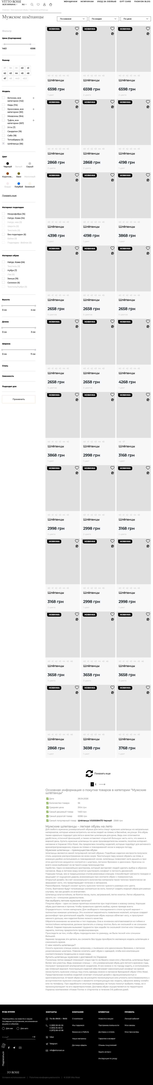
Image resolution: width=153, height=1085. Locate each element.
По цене (127, 23)
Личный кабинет (132, 1019)
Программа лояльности (108, 1025)
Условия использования (13, 1077)
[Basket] (51, 7)
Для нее (9, 1028)
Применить (19, 403)
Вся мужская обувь (19, 14)
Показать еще (102, 778)
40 (49, 80)
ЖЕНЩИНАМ (70, 3)
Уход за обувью (106, 3)
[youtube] (20, 1047)
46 (120, 446)
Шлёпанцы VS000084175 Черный (95, 825)
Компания (77, 1012)
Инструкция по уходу (107, 1058)
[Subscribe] (32, 1037)
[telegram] (14, 1048)
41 (52, 80)
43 (60, 80)
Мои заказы (130, 1025)
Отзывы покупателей (107, 1045)
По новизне (65, 23)
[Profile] (44, 7)
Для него (24, 1028)
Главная (5, 14)
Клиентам (103, 1012)
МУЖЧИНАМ (87, 3)
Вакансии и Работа (80, 1032)
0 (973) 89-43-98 (56, 1030)
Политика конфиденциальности (44, 1077)
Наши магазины (79, 1039)
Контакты (51, 1012)
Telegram (53, 1044)
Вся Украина (9, 8)
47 (124, 446)
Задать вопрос (104, 1052)
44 (64, 80)
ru (23, 8)
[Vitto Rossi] (11, 2)
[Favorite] (38, 7)
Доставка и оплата (106, 1032)
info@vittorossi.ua (57, 1050)
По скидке (97, 23)
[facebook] (8, 1048)
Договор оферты (79, 1045)
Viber (52, 1037)
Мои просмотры (132, 1032)
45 (67, 80)
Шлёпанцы (56, 84)
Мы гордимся (78, 1025)
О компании (77, 1019)
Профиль (129, 1012)
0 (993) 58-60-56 (56, 1025)
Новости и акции (105, 1019)
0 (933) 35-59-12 (56, 1028)
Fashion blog (142, 3)
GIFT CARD (125, 3)
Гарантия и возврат (106, 1039)
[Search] (32, 7)
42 (56, 80)
